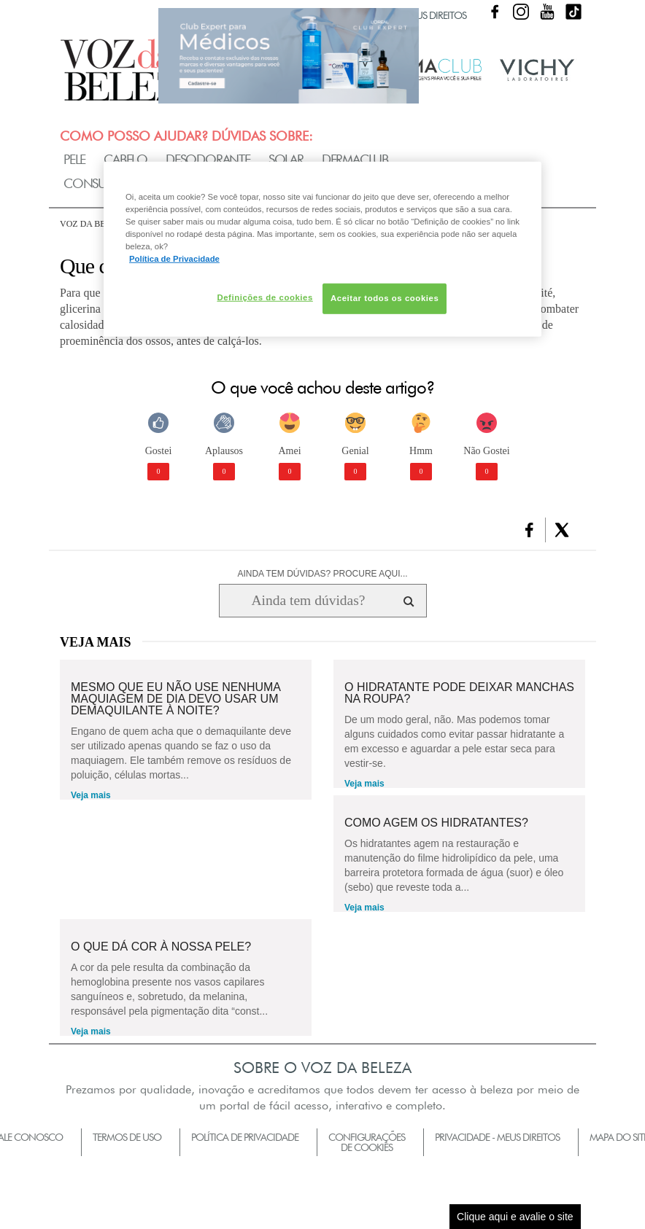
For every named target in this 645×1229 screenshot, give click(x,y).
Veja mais (91, 795)
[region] (322, 249)
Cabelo (125, 159)
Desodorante (208, 159)
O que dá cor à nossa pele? (161, 947)
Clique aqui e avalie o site (515, 1216)
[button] (529, 530)
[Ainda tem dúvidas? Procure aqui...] (308, 600)
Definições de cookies (264, 297)
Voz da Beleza (94, 224)
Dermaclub (355, 159)
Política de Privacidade (244, 1137)
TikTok (573, 12)
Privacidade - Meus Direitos (497, 1137)
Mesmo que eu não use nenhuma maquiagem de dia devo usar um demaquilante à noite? (175, 699)
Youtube (547, 12)
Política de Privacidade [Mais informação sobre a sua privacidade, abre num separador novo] (174, 258)
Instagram (521, 12)
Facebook (495, 12)
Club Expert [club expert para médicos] (288, 55)
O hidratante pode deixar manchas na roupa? (459, 693)
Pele (74, 159)
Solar (286, 159)
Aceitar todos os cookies (385, 298)
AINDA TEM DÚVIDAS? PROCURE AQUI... (322, 573)
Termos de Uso (127, 1137)
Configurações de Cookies (366, 1142)
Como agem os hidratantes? (436, 823)
